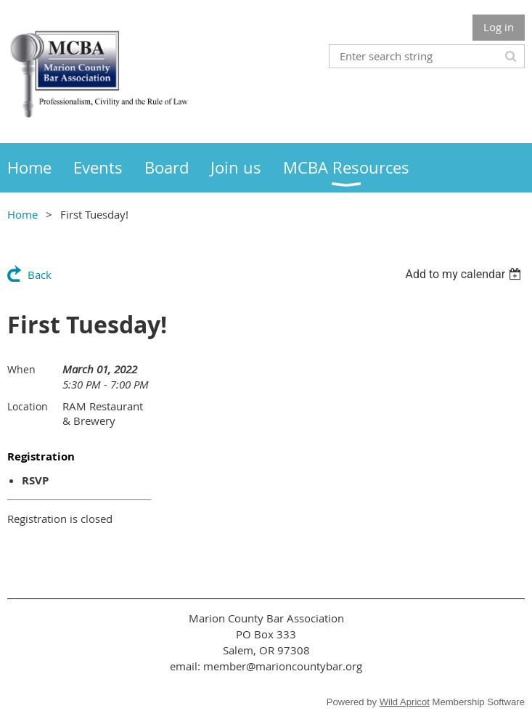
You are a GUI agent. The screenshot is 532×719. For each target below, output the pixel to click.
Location (27, 406)
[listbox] (465, 274)
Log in (498, 27)
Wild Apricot (405, 701)
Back (40, 274)
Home (22, 214)
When (21, 369)
